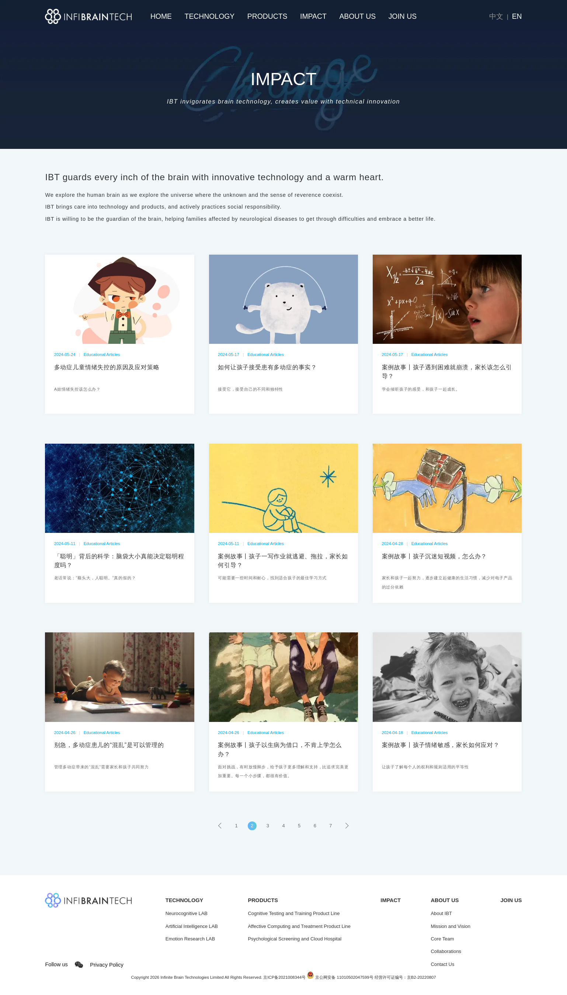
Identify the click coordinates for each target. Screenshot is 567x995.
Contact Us (442, 964)
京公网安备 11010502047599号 (340, 977)
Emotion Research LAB (190, 939)
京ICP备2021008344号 (284, 977)
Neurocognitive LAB (187, 913)
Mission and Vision (450, 926)
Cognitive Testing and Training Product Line (294, 913)
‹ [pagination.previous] (220, 825)
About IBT (441, 913)
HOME (161, 16)
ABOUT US (357, 16)
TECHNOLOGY (210, 16)
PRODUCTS (267, 16)
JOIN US (403, 16)
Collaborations (446, 951)
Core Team (442, 939)
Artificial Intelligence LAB (192, 926)
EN (517, 16)
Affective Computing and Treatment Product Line (299, 926)
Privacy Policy (106, 965)
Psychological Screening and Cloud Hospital (294, 939)
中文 (496, 16)
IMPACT (313, 16)
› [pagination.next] (346, 825)
